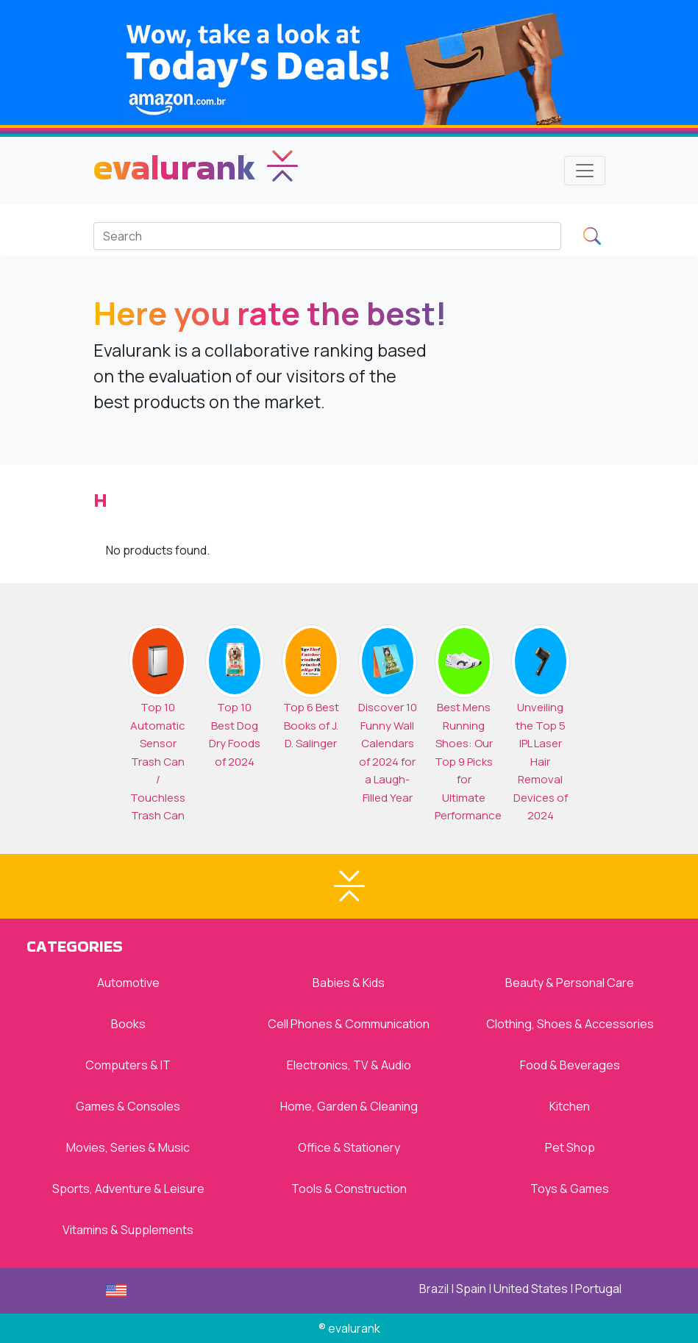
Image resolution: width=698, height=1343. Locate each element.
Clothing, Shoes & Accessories (570, 1024)
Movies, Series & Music (128, 1147)
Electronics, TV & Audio (349, 1065)
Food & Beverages (570, 1065)
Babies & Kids (349, 983)
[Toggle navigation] (584, 170)
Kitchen (569, 1106)
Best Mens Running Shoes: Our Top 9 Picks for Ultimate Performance (468, 761)
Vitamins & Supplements (128, 1230)
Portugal (598, 1288)
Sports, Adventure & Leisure (128, 1188)
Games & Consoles (128, 1106)
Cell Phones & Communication (349, 1024)
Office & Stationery (349, 1147)
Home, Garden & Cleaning (349, 1106)
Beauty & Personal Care (569, 983)
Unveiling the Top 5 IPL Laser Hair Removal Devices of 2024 (540, 761)
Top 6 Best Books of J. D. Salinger (311, 725)
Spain (471, 1288)
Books (128, 1024)
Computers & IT (128, 1065)
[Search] (327, 236)
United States (531, 1288)
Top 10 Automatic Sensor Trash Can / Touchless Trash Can (157, 761)
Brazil (434, 1288)
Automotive (128, 983)
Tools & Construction (349, 1188)
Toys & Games (569, 1188)
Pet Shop (570, 1147)
